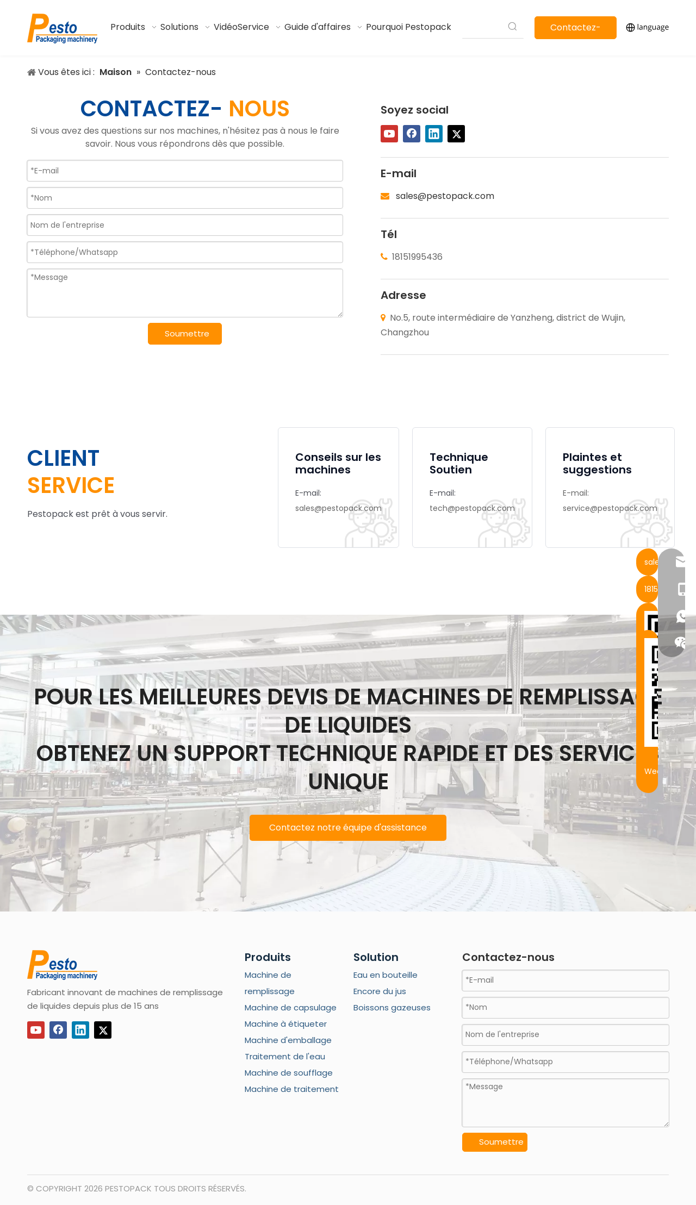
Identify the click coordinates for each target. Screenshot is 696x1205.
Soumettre (187, 333)
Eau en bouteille (385, 975)
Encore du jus (379, 991)
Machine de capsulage (291, 1007)
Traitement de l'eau (285, 1056)
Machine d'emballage (288, 1040)
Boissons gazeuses (392, 1007)
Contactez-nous (575, 30)
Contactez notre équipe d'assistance (348, 827)
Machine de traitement (292, 1089)
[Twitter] (456, 133)
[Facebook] (411, 133)
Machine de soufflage (289, 1072)
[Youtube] (389, 133)
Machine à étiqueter (286, 1023)
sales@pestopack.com (445, 196)
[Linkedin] (434, 133)
